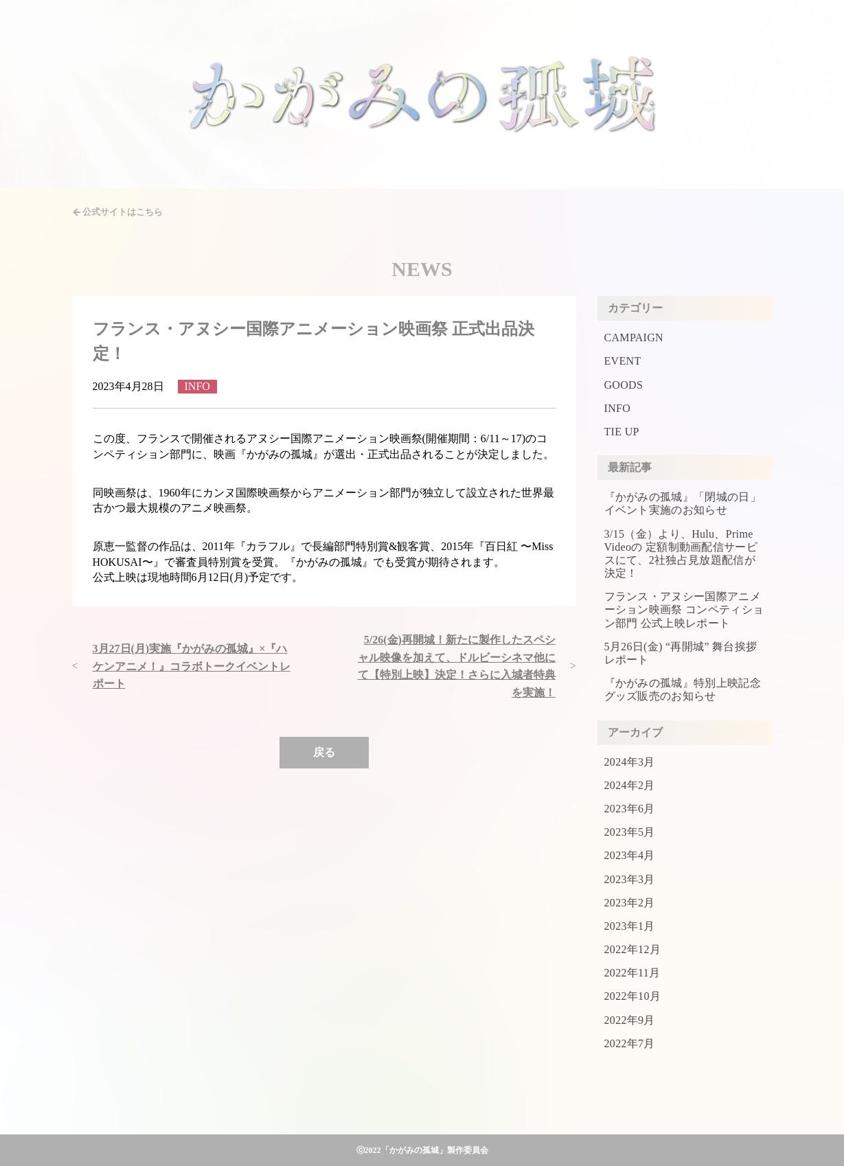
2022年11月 (632, 973)
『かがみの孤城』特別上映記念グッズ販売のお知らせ (682, 689)
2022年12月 (632, 949)
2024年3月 (629, 762)
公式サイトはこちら (122, 211)
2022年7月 (629, 1043)
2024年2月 (629, 785)
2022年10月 (632, 996)
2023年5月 (629, 832)
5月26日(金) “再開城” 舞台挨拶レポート (680, 653)
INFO (617, 408)
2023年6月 (629, 808)
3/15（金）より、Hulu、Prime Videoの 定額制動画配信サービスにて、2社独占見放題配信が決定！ (681, 554)
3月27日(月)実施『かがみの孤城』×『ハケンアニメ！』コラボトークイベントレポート (191, 666)
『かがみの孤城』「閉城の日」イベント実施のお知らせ (682, 503)
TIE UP (621, 431)
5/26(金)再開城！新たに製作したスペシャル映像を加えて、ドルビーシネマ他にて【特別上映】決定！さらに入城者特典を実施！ (457, 666)
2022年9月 (629, 1020)
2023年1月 (629, 926)
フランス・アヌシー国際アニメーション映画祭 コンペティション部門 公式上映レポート (684, 609)
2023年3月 (629, 879)
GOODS (623, 385)
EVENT (622, 361)
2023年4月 (629, 855)
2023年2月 (629, 902)
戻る (324, 752)
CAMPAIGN (633, 337)
